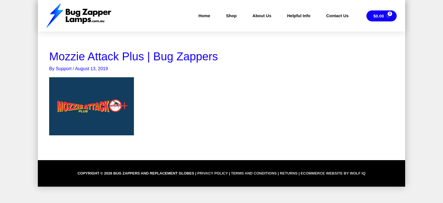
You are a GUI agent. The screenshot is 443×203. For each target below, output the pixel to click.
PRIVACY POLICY (212, 173)
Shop (231, 15)
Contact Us (337, 15)
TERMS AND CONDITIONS (254, 173)
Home (204, 15)
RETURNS (288, 173)
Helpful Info (298, 15)
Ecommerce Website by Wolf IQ (333, 173)
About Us (262, 15)
